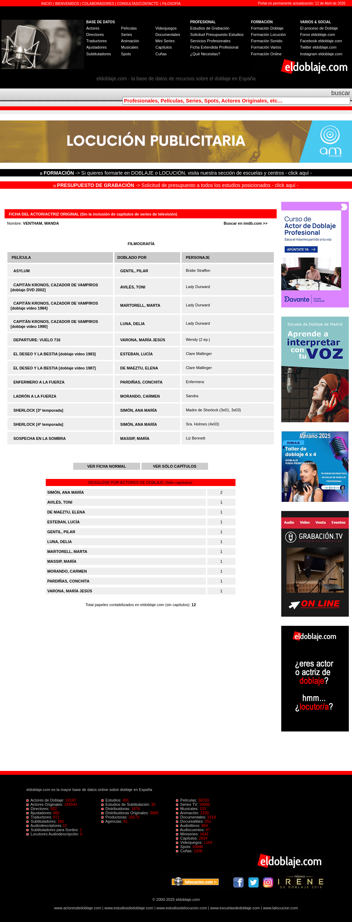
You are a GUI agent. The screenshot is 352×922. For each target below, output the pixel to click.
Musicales (129, 47)
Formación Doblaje (267, 28)
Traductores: (39, 817)
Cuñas (160, 54)
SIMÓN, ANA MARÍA (138, 410)
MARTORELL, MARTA (140, 305)
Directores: (38, 808)
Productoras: (115, 817)
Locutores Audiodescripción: (53, 834)
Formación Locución (268, 34)
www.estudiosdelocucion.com (181, 908)
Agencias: (112, 821)
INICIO (47, 4)
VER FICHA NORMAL (106, 466)
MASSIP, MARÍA (135, 438)
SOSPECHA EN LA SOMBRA (39, 438)
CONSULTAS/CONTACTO (138, 4)
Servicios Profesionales (210, 41)
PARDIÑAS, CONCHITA (141, 382)
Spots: (184, 847)
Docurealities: (190, 821)
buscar (340, 92)
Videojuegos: (190, 842)
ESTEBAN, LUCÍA (136, 354)
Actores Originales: (45, 804)
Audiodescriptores (44, 825)
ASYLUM (21, 271)
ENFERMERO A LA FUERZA (38, 382)
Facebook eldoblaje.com (321, 41)
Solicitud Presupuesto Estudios (217, 34)
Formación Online (266, 54)
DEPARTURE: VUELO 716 (37, 340)
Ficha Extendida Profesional (214, 47)
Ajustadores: (39, 813)
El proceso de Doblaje (319, 28)
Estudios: (111, 800)
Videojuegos (165, 28)
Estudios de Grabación (209, 28)
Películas (129, 28)
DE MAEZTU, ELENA (139, 368)
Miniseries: (188, 834)
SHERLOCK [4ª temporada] (38, 424)
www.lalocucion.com (280, 908)
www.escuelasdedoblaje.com (235, 908)
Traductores (96, 41)
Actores (92, 28)
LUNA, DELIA (132, 324)
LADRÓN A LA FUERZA (34, 396)
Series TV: (187, 804)
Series (126, 34)
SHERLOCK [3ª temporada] (38, 410)
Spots (126, 54)
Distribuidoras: (116, 808)
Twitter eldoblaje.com (318, 47)
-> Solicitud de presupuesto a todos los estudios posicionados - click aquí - (176, 185)
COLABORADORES (98, 4)
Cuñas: (185, 851)
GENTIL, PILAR (134, 271)
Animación (130, 41)
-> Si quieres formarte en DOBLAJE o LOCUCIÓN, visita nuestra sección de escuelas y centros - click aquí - (177, 173)
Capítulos (163, 47)
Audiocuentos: (191, 830)
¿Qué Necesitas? (205, 54)
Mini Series (164, 41)
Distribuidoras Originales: (125, 813)
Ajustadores (96, 47)
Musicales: (188, 808)
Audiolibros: (188, 825)
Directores (95, 34)
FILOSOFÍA (171, 4)
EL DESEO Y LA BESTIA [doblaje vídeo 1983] (54, 354)
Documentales (167, 34)
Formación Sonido (266, 41)
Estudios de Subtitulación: (126, 804)
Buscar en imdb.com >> (246, 223)
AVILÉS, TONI (132, 287)
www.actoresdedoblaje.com (77, 908)
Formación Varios (266, 47)
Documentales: (191, 817)
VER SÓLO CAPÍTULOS (174, 466)
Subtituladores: (42, 821)
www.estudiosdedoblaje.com (129, 908)
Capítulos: (187, 838)
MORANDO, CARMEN (140, 396)
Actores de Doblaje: (45, 800)
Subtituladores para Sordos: (53, 830)
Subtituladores (98, 54)
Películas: (187, 800)
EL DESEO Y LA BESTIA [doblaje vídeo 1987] (54, 368)
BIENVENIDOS (67, 4)
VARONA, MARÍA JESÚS (142, 340)
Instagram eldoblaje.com (321, 54)
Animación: (188, 813)
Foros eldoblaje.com (317, 34)
